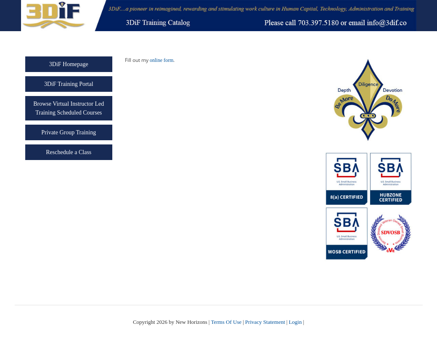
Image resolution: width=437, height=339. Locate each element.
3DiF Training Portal (68, 84)
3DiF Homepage (68, 64)
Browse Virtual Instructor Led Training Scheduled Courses (68, 108)
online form (161, 60)
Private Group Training (68, 132)
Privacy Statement (265, 322)
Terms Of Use (226, 322)
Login (295, 322)
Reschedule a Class (68, 152)
